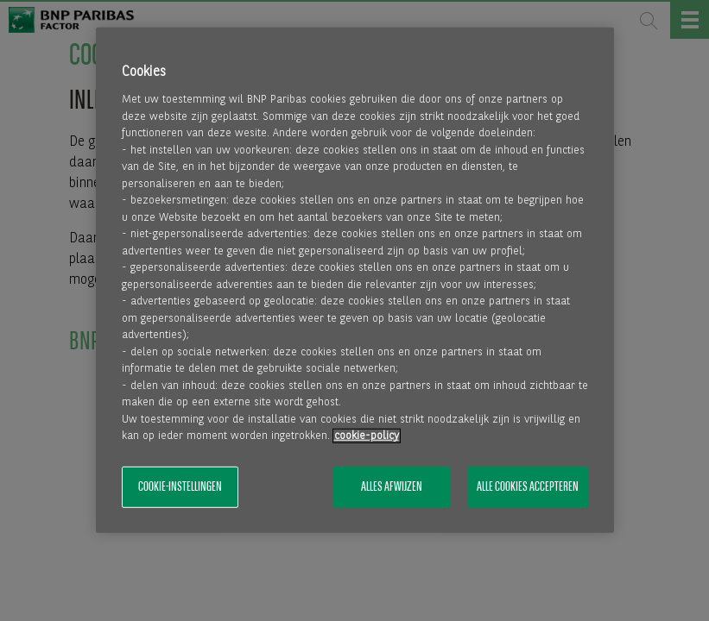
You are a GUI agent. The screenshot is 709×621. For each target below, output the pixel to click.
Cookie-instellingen (180, 487)
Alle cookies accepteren (528, 487)
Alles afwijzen (391, 487)
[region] (355, 280)
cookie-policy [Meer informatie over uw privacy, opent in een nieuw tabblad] (366, 436)
